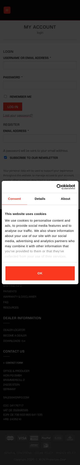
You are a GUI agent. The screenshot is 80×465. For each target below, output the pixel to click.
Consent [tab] (14, 198)
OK (40, 273)
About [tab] (65, 198)
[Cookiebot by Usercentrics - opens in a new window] (57, 187)
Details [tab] (40, 198)
